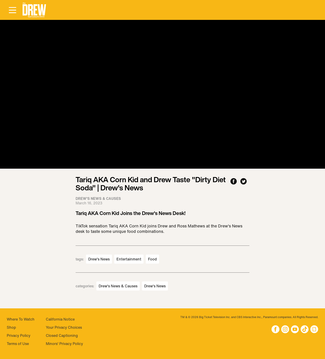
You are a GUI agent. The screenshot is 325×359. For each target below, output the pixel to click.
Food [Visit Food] (152, 259)
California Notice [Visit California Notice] (60, 319)
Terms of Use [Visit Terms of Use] (18, 343)
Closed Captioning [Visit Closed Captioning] (62, 335)
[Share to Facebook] (233, 182)
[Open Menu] (12, 10)
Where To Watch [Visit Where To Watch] (21, 319)
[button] (34, 10)
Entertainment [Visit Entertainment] (128, 259)
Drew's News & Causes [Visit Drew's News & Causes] (118, 286)
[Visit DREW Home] (34, 10)
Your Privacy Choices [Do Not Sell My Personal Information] (64, 327)
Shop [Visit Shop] (11, 327)
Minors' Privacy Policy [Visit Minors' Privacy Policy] (64, 343)
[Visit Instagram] (285, 329)
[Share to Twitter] (243, 182)
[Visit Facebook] (275, 329)
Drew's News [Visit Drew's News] (99, 259)
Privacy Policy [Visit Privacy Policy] (18, 335)
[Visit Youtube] (295, 329)
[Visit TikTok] (305, 329)
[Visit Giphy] (314, 329)
